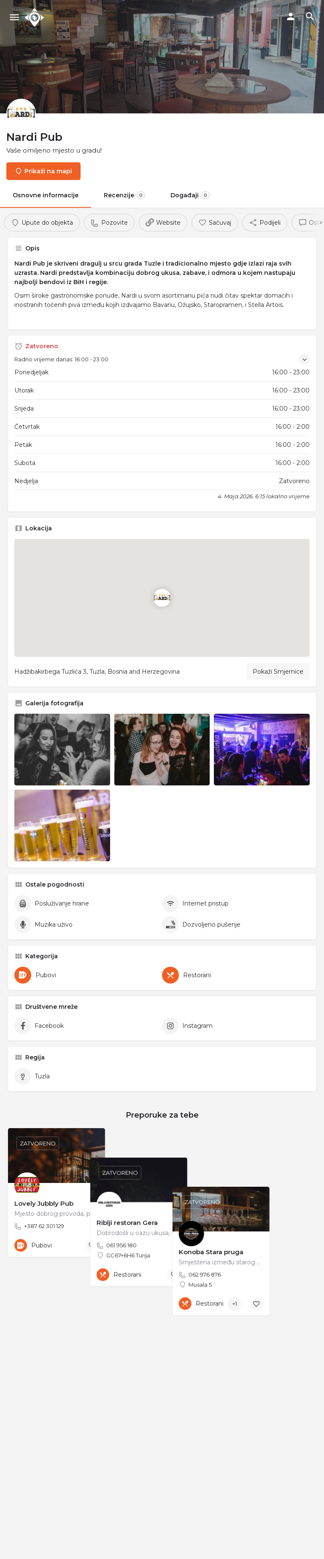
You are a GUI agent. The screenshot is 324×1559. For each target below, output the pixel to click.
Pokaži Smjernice (278, 671)
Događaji (190, 195)
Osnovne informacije (45, 195)
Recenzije (124, 195)
